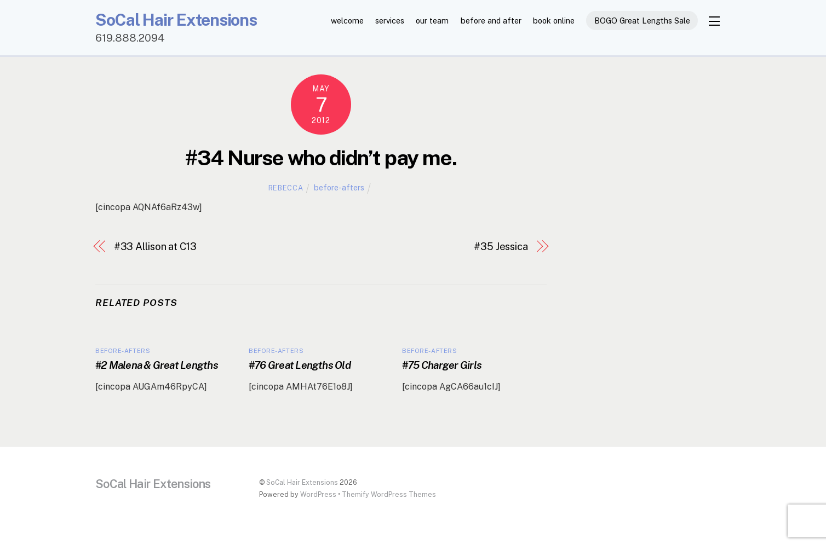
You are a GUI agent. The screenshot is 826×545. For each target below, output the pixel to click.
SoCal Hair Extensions (302, 482)
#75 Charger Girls (441, 365)
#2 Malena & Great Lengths (156, 365)
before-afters (339, 187)
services (389, 20)
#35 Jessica (501, 246)
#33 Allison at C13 (155, 246)
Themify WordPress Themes (389, 494)
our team (432, 20)
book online (554, 20)
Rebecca (285, 188)
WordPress (318, 494)
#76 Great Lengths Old (300, 365)
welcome (347, 20)
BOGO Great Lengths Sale (642, 20)
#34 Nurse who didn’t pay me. (320, 158)
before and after (491, 20)
